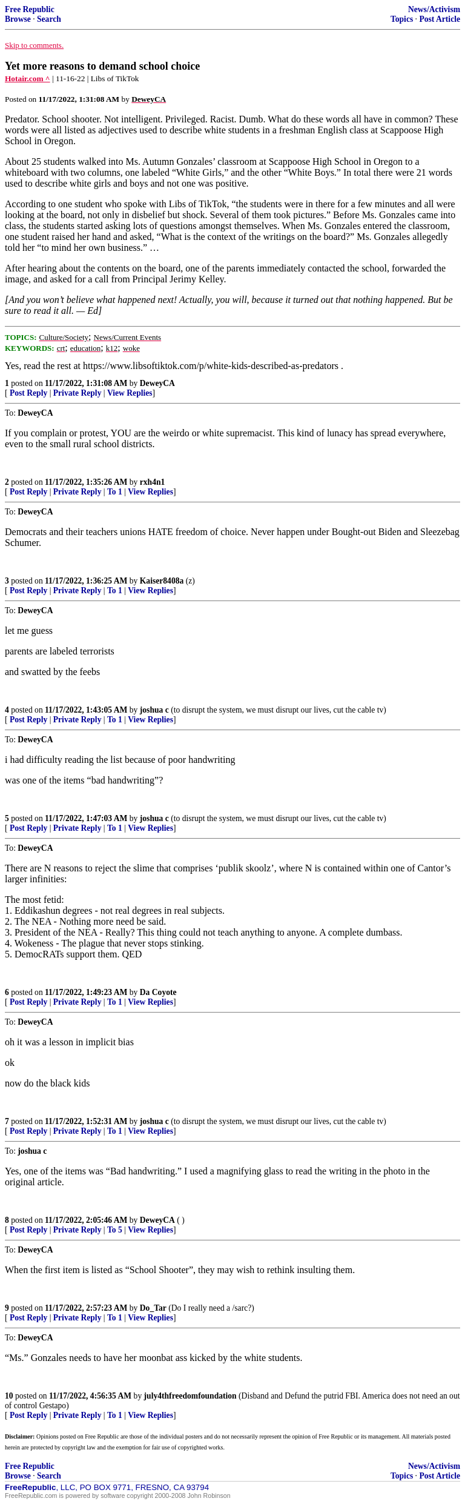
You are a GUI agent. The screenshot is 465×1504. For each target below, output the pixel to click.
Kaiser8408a (162, 580)
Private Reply (77, 393)
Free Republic (29, 9)
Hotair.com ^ (27, 78)
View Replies (130, 393)
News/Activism (434, 9)
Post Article (439, 19)
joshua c (154, 709)
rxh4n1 (152, 482)
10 (9, 1395)
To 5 (114, 1229)
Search (49, 19)
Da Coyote (158, 992)
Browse (18, 19)
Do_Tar (153, 1308)
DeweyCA (157, 383)
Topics (402, 19)
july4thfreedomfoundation (190, 1395)
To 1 (114, 491)
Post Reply (28, 393)
